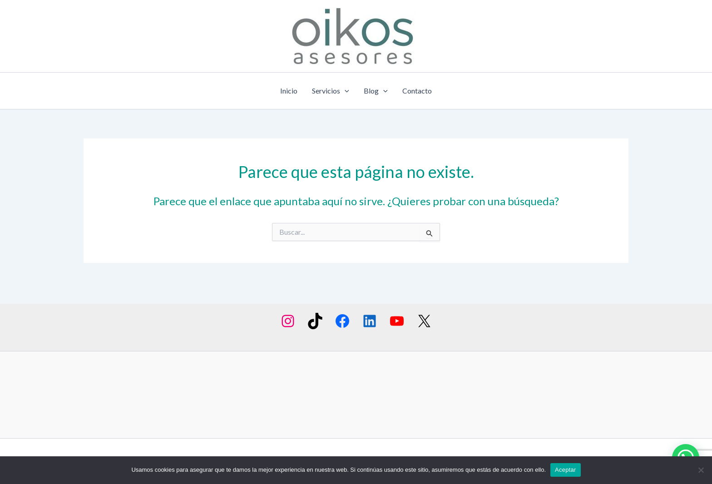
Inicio (288, 90)
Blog (376, 91)
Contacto (417, 90)
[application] (344, 91)
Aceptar (565, 469)
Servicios (330, 91)
